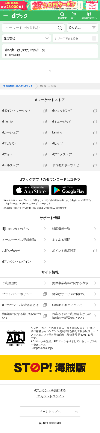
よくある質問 (61, 239)
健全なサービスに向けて (68, 294)
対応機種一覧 (61, 228)
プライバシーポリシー (17, 294)
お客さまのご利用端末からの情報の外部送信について (71, 315)
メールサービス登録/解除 (19, 239)
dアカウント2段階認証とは (20, 305)
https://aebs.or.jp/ (43, 348)
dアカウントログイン (16, 261)
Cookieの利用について (67, 305)
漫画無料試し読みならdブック (18, 86)
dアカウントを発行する (50, 390)
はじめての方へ (15, 229)
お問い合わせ (11, 250)
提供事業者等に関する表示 (70, 283)
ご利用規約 (9, 283)
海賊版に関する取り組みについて (21, 315)
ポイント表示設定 (64, 250)
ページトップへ (50, 411)
